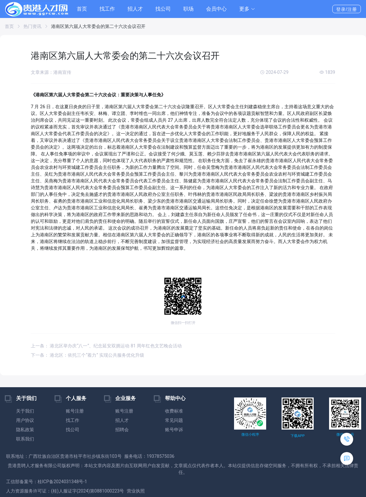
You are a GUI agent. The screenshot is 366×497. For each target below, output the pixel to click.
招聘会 (122, 429)
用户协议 (25, 420)
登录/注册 (346, 9)
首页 (82, 9)
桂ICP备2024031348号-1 (62, 481)
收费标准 (174, 411)
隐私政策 (25, 429)
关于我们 (25, 411)
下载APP (297, 436)
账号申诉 (174, 429)
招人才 (135, 9)
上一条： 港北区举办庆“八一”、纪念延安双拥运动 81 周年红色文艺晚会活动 (106, 345)
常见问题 (174, 420)
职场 (188, 9)
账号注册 (75, 411)
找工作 (107, 9)
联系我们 (25, 438)
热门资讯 (32, 26)
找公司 (163, 9)
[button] (247, 9)
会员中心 (216, 9)
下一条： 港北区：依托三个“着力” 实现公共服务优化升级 (87, 355)
